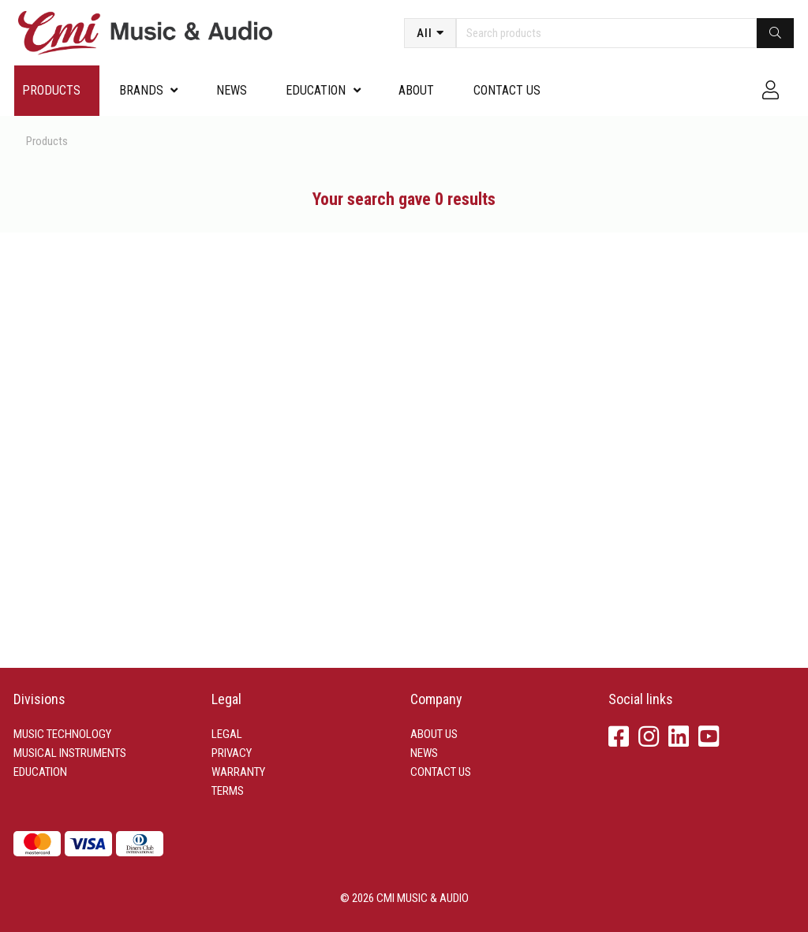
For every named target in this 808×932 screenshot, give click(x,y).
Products (51, 90)
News (231, 90)
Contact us (507, 90)
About (416, 90)
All (424, 33)
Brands (141, 90)
